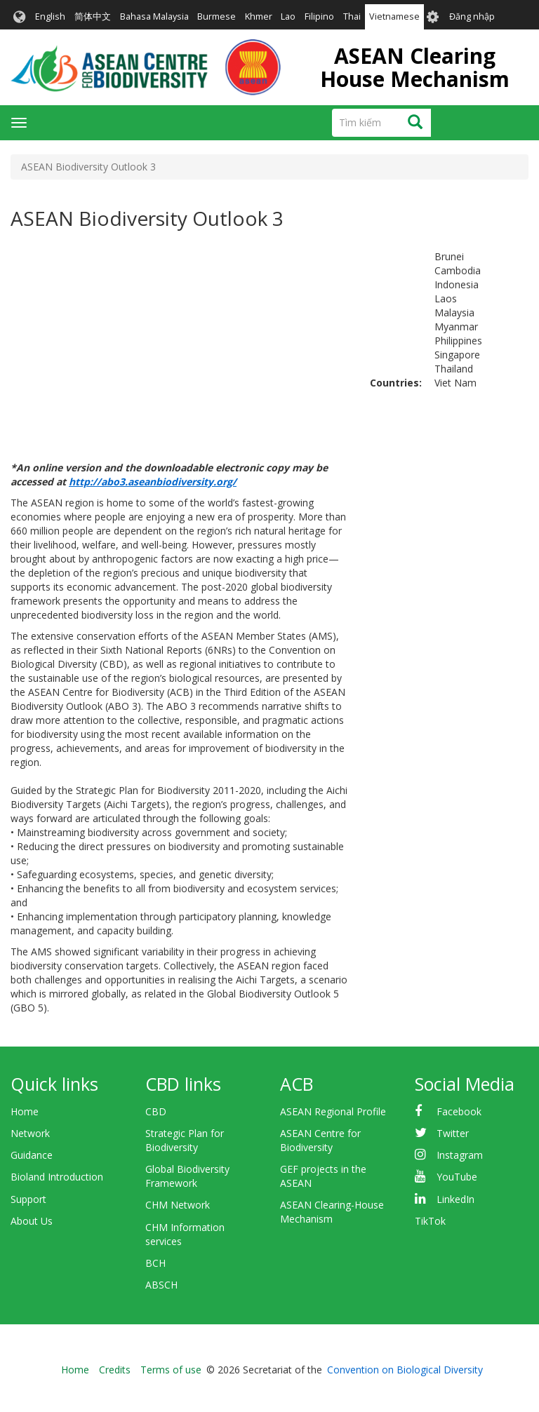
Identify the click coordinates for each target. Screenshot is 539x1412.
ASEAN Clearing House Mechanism (415, 67)
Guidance (32, 1155)
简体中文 (92, 16)
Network (30, 1133)
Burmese (216, 16)
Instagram (460, 1155)
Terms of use (170, 1369)
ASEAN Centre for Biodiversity (320, 1140)
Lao (288, 16)
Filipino (319, 16)
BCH (155, 1263)
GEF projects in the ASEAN (323, 1176)
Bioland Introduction (57, 1176)
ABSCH (161, 1284)
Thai (352, 16)
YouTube (457, 1176)
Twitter (453, 1133)
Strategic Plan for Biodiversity (184, 1140)
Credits (115, 1369)
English (50, 16)
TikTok (430, 1221)
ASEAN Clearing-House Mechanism (332, 1211)
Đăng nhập (472, 16)
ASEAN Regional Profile (333, 1111)
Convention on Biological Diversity (405, 1369)
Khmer (258, 16)
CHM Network (177, 1204)
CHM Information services (185, 1234)
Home (25, 1111)
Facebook (459, 1111)
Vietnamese (394, 16)
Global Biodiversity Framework (187, 1176)
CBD (155, 1111)
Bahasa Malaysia (154, 16)
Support (28, 1199)
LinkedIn (455, 1199)
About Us (32, 1221)
